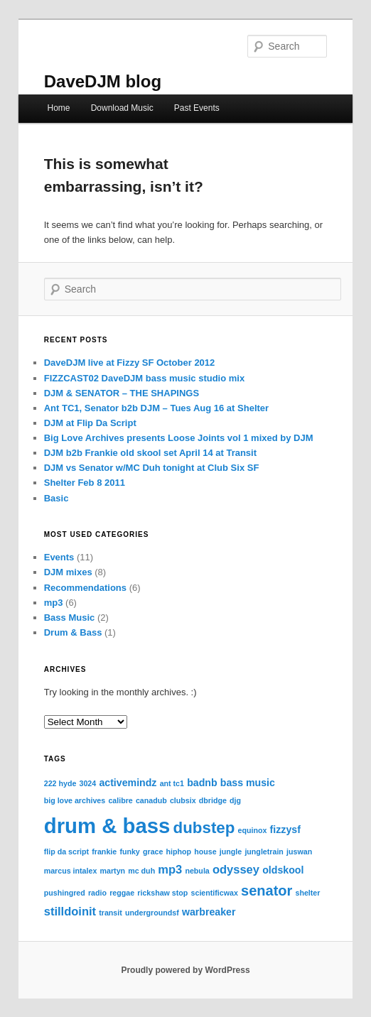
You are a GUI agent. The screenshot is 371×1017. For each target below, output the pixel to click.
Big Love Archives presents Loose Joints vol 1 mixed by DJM (178, 438)
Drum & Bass (73, 632)
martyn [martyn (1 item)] (113, 870)
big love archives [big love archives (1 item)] (74, 800)
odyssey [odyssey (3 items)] (236, 869)
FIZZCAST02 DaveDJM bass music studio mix (144, 378)
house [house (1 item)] (205, 851)
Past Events (197, 108)
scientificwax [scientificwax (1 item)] (214, 892)
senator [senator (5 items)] (266, 890)
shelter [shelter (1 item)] (307, 892)
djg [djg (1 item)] (235, 800)
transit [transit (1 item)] (110, 912)
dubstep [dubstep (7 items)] (204, 828)
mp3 (53, 602)
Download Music (122, 108)
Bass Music (69, 617)
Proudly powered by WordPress (185, 970)
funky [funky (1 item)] (129, 851)
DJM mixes (68, 572)
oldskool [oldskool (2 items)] (282, 870)
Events (59, 557)
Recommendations (85, 587)
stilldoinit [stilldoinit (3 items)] (70, 911)
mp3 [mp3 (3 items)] (170, 869)
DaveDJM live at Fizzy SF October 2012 (129, 362)
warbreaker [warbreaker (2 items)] (209, 912)
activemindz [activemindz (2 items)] (127, 782)
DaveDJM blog (102, 81)
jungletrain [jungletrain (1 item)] (263, 851)
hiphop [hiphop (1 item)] (179, 851)
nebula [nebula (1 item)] (197, 870)
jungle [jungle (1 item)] (231, 851)
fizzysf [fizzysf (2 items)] (285, 829)
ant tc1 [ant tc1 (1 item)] (172, 783)
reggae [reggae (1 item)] (121, 892)
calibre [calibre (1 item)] (120, 800)
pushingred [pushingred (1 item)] (64, 892)
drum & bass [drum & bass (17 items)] (107, 825)
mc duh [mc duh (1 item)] (141, 870)
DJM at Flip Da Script (90, 423)
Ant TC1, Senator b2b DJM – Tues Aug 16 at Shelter (156, 408)
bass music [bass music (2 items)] (247, 782)
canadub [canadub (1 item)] (151, 800)
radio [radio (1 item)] (97, 892)
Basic (56, 498)
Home (59, 108)
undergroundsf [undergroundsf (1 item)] (152, 912)
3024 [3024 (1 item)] (88, 783)
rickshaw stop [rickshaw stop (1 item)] (162, 892)
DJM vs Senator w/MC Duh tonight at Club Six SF (151, 467)
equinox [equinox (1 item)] (252, 830)
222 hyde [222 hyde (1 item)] (60, 783)
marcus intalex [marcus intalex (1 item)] (70, 870)
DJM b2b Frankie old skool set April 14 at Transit (150, 452)
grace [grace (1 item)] (153, 851)
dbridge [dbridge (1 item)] (213, 800)
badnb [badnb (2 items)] (202, 782)
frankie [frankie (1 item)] (104, 851)
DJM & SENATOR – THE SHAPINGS (121, 393)
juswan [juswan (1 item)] (299, 851)
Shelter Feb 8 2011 (84, 482)
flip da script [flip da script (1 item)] (66, 851)
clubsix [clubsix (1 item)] (183, 800)
